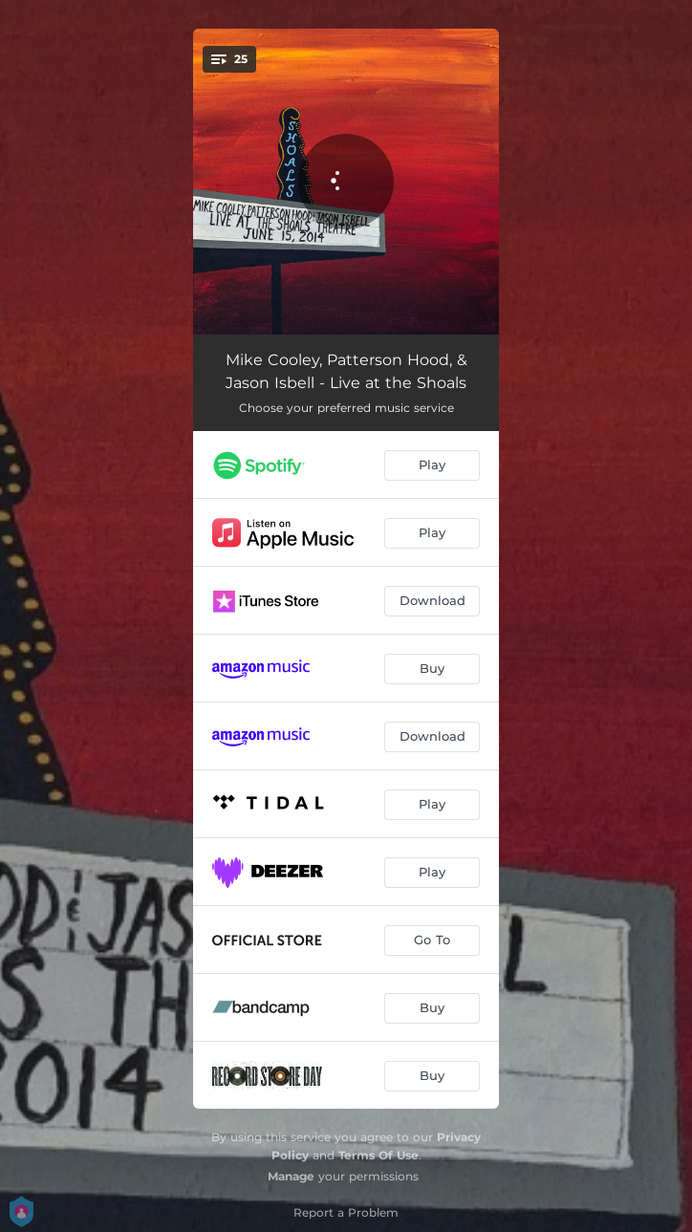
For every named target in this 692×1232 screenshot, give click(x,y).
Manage (291, 1176)
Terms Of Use (378, 1155)
